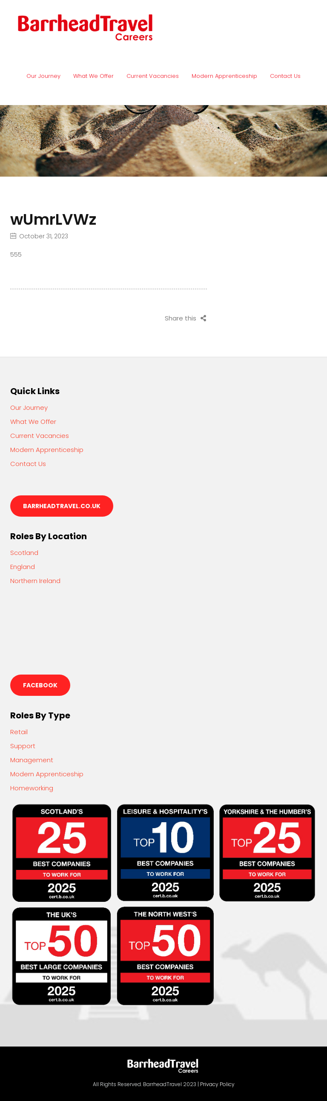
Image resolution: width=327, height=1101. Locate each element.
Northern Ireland (35, 580)
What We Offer (93, 76)
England (22, 566)
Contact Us (285, 76)
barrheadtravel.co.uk (61, 506)
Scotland (24, 552)
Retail (19, 731)
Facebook (40, 685)
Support (22, 745)
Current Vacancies (152, 76)
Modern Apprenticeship (224, 76)
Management (31, 759)
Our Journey (43, 76)
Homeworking (31, 788)
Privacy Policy (217, 1084)
